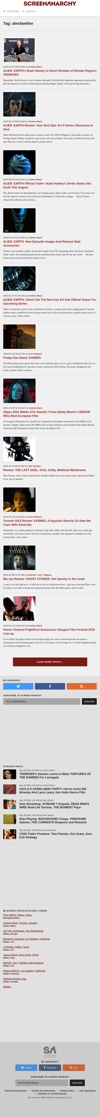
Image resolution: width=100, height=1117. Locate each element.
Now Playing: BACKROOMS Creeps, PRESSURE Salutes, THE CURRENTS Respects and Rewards (53, 820)
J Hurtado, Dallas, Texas (16, 947)
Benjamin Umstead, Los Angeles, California (26, 939)
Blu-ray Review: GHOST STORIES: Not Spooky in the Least (44, 579)
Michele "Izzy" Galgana (40, 575)
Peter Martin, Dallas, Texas (17, 915)
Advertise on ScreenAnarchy (52, 1093)
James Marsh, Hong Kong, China (21, 955)
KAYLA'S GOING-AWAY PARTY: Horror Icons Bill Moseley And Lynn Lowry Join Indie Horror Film (52, 790)
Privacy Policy (67, 1091)
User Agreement (87, 1091)
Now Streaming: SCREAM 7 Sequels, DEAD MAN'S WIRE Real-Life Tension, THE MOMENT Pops (54, 805)
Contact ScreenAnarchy (43, 1091)
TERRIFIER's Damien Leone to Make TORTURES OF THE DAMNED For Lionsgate (55, 775)
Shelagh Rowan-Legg (14, 979)
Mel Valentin (35, 466)
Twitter (26, 1067)
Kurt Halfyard (35, 354)
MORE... (7, 987)
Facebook (50, 1067)
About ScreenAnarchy (16, 1091)
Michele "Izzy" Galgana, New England (23, 963)
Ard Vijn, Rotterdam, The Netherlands (23, 931)
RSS (74, 1067)
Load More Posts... (50, 662)
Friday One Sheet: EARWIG (22, 357)
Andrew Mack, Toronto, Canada (20, 923)
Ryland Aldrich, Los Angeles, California (24, 971)
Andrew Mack (35, 67)
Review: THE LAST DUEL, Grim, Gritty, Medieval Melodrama (44, 470)
